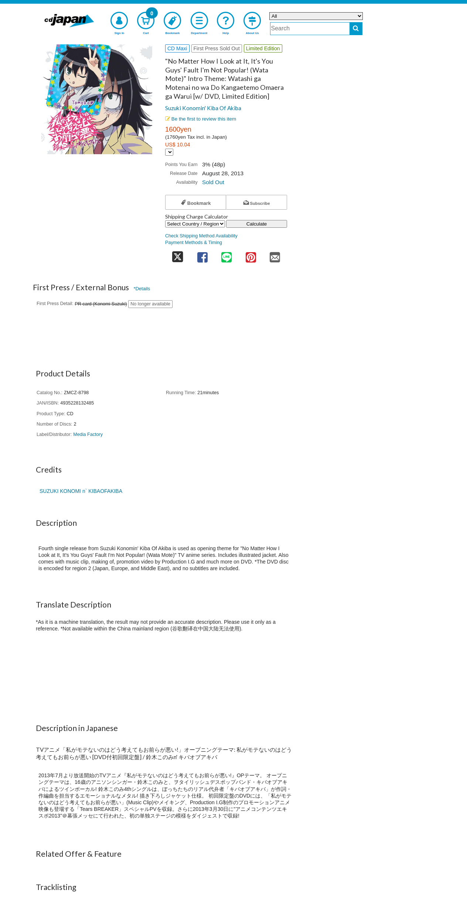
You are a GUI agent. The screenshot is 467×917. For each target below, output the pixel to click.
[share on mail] (275, 255)
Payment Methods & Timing (193, 242)
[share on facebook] (202, 255)
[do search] (356, 28)
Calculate (256, 224)
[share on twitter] (177, 255)
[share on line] (226, 255)
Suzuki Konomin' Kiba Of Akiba (203, 108)
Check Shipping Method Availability (201, 235)
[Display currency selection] (169, 152)
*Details (141, 288)
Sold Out (213, 182)
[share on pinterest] (251, 255)
